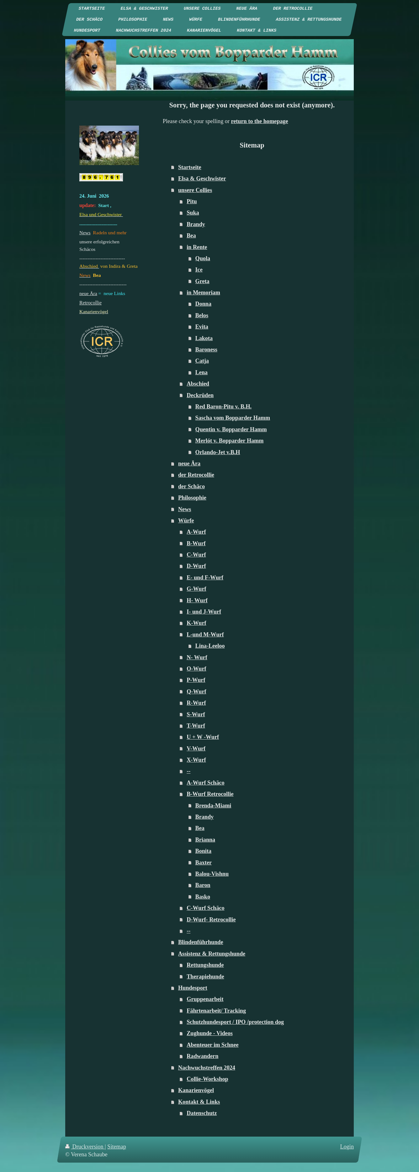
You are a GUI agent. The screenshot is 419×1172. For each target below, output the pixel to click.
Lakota (204, 338)
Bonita (203, 851)
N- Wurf (197, 657)
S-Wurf (196, 714)
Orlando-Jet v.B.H (217, 452)
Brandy (196, 224)
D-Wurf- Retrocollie (211, 919)
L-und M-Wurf (205, 634)
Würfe (186, 520)
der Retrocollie (196, 475)
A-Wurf (196, 532)
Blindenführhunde (200, 942)
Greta (202, 281)
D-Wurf (196, 566)
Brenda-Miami (213, 805)
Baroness (206, 349)
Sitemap (116, 1146)
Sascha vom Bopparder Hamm (232, 418)
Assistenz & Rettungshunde (211, 954)
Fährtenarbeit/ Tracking (216, 1011)
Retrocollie (90, 302)
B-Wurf (196, 543)
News (184, 509)
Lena (201, 372)
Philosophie (192, 498)
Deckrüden (200, 395)
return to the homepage (259, 121)
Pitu (192, 201)
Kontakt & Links (199, 1102)
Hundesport (192, 988)
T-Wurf (196, 726)
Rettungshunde (205, 965)
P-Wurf (196, 680)
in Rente (197, 247)
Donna (203, 304)
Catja (202, 361)
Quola (202, 258)
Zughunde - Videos (210, 1033)
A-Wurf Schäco (205, 783)
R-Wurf (196, 703)
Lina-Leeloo (210, 646)
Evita (201, 327)
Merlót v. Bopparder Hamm (229, 441)
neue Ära (189, 463)
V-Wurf (196, 748)
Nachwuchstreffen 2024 (206, 1068)
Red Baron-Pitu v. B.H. (223, 406)
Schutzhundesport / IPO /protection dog (235, 1022)
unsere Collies (195, 190)
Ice (199, 270)
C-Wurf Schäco (205, 908)
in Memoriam (203, 292)
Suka (193, 213)
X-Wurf (196, 760)
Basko (202, 897)
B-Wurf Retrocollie (210, 794)
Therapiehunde (205, 976)
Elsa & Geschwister (202, 178)
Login (347, 1146)
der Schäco (191, 486)
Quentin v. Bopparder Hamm (231, 429)
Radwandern (202, 1056)
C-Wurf (196, 555)
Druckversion (85, 1146)
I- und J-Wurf (204, 612)
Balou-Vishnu (212, 874)
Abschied (198, 384)
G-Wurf (196, 589)
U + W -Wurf (203, 737)
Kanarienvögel (196, 1090)
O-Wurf (196, 669)
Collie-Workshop (207, 1079)
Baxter (203, 862)
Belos (201, 315)
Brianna (205, 840)
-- (188, 771)
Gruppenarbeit (205, 999)
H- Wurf (197, 600)
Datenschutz (202, 1113)
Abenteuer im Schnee (212, 1045)
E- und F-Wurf (205, 577)
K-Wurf (196, 623)
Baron (202, 885)
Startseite (189, 167)
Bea (191, 235)
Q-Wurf (196, 691)
